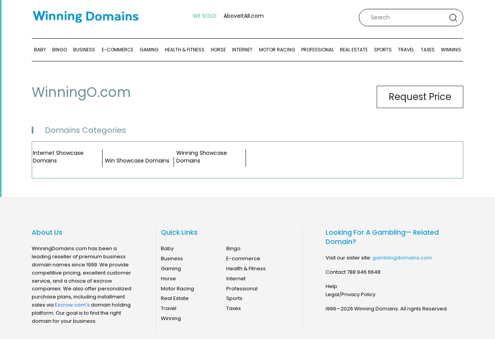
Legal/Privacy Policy (351, 294)
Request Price (420, 96)
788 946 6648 (364, 272)
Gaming (149, 49)
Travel (406, 49)
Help (331, 286)
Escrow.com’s (72, 304)
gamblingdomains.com (402, 257)
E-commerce (117, 49)
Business (84, 49)
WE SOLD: (205, 16)
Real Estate (354, 49)
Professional (317, 49)
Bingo (59, 49)
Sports (383, 49)
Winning (451, 49)
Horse (218, 49)
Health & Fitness (185, 49)
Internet (242, 49)
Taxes (428, 49)
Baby (40, 49)
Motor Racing (277, 49)
